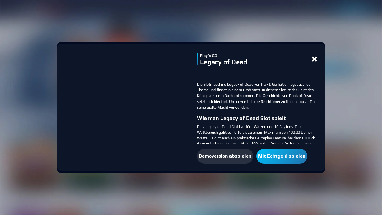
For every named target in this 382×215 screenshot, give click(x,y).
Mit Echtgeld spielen (282, 156)
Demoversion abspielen (225, 156)
